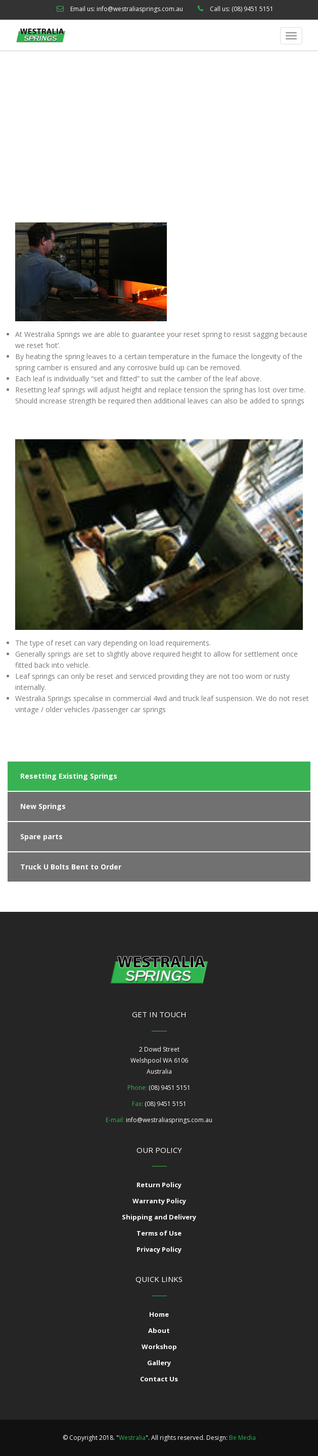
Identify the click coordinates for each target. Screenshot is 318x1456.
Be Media (242, 1437)
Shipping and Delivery (159, 1216)
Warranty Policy (159, 1200)
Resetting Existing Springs (68, 776)
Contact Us (159, 1378)
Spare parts (41, 836)
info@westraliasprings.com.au (140, 9)
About (159, 1330)
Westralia (132, 1437)
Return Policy (159, 1184)
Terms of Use (159, 1233)
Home (96, 128)
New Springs (43, 806)
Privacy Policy (159, 1249)
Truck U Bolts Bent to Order (70, 866)
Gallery (159, 1362)
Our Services (135, 128)
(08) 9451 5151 (253, 9)
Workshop (159, 1346)
